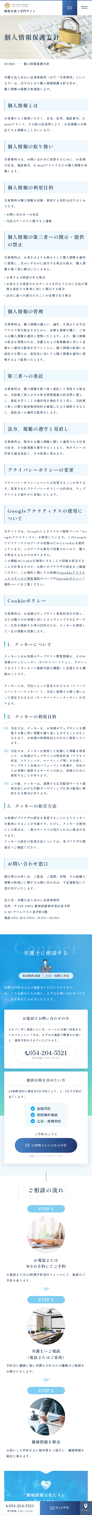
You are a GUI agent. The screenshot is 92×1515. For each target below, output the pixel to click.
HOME (9, 64)
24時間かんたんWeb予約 (46, 1145)
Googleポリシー (69, 578)
